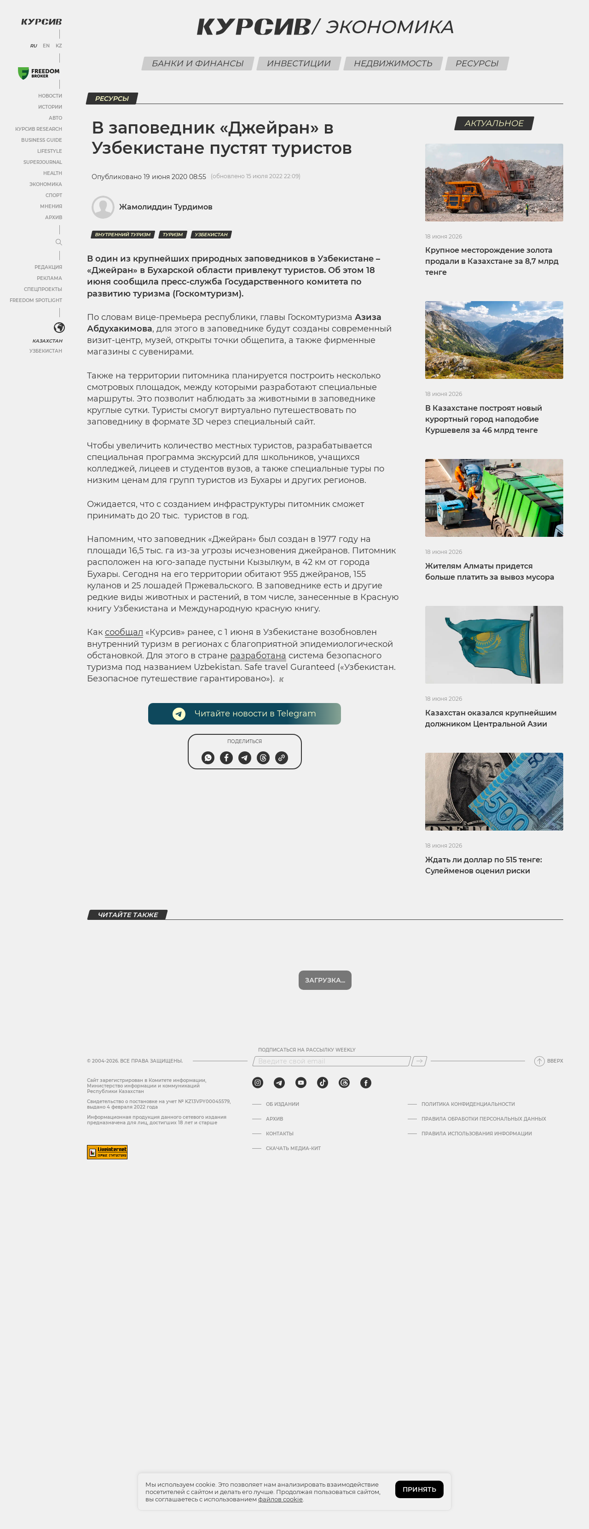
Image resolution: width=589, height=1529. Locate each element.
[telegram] (279, 1082)
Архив (53, 218)
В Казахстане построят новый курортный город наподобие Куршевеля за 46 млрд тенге (483, 419)
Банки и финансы (197, 63)
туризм (173, 235)
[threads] (344, 1082)
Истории (50, 107)
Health (52, 173)
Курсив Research (38, 129)
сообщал (124, 632)
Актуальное (494, 123)
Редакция (48, 267)
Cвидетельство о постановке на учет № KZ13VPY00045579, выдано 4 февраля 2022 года (159, 1104)
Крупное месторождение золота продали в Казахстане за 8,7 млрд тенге (492, 261)
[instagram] (257, 1082)
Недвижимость (392, 63)
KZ (59, 46)
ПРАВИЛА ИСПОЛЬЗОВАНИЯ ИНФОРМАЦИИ (477, 1134)
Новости (50, 96)
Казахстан (47, 341)
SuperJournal (42, 162)
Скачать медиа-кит (293, 1148)
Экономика (45, 184)
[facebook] (365, 1082)
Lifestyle (49, 151)
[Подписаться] (419, 1061)
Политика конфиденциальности (468, 1104)
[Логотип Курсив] (41, 21)
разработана (258, 656)
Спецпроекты (43, 289)
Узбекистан (45, 351)
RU (33, 46)
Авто (55, 118)
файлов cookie (280, 1499)
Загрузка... (325, 980)
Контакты (280, 1134)
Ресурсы (477, 63)
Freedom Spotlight (36, 300)
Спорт (54, 195)
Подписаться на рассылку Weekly (307, 1050)
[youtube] (300, 1082)
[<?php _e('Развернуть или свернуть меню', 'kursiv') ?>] (59, 328)
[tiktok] (322, 1082)
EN (46, 46)
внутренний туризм (122, 235)
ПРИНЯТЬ (419, 1489)
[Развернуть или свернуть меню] (59, 242)
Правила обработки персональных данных (484, 1119)
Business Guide (41, 140)
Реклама (49, 278)
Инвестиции (299, 63)
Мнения (51, 206)
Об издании (282, 1104)
